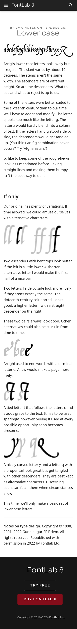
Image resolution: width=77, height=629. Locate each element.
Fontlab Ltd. (57, 617)
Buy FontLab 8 (40, 599)
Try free (40, 585)
